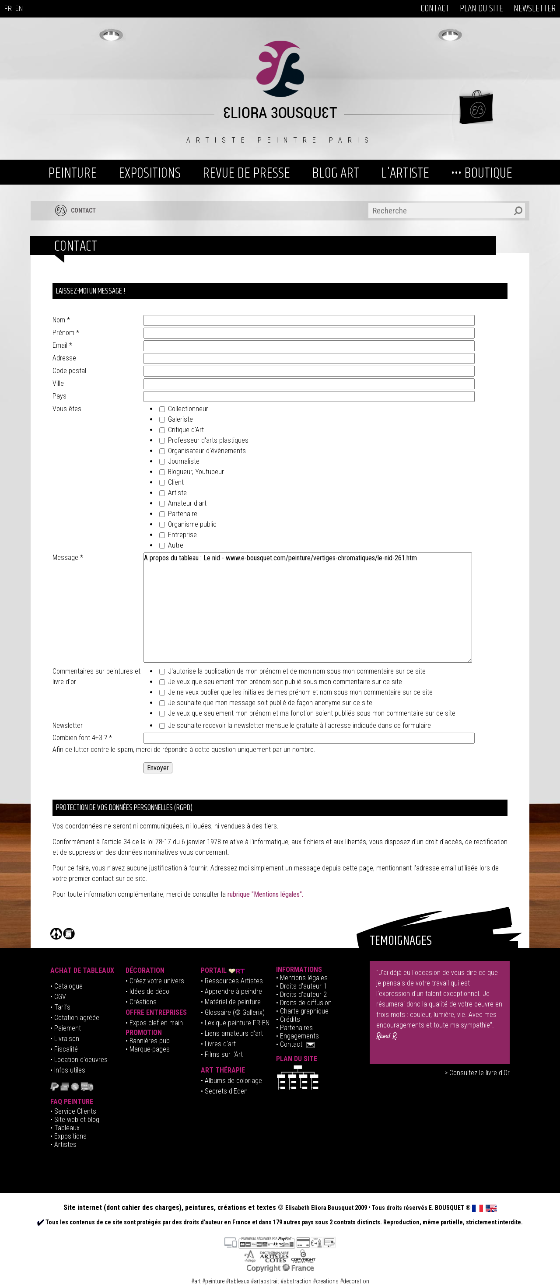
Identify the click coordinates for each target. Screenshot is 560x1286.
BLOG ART (335, 173)
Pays (59, 396)
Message (67, 557)
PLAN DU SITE (481, 8)
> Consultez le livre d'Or (477, 1073)
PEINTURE (72, 173)
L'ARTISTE (405, 173)
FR (8, 8)
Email (62, 345)
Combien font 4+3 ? (82, 738)
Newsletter (67, 725)
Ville (58, 383)
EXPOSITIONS (150, 173)
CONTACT (434, 8)
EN (19, 8)
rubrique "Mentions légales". (265, 894)
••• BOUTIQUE (481, 173)
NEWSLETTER (535, 8)
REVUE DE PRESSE (246, 173)
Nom (61, 320)
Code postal (69, 371)
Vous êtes (66, 409)
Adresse (64, 358)
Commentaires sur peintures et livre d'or (96, 676)
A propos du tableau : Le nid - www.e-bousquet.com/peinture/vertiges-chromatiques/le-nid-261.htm (308, 607)
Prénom (65, 332)
